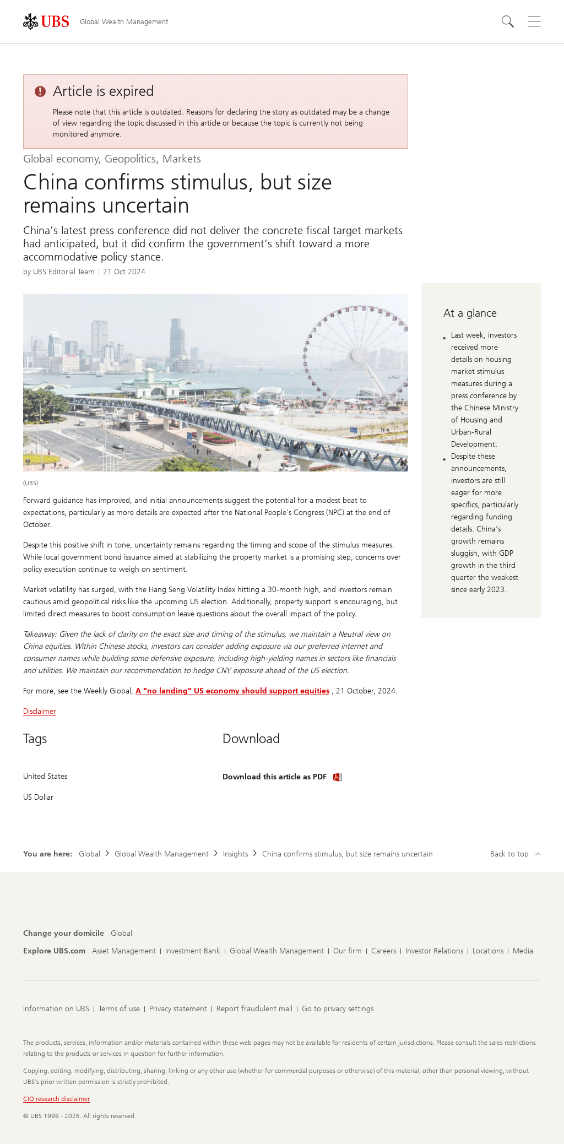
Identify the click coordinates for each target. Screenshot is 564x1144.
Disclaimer (39, 711)
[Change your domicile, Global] (121, 933)
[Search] (507, 21)
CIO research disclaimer (56, 1099)
